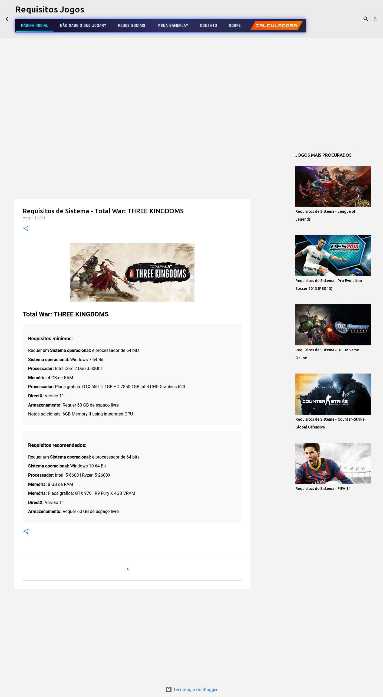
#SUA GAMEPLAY (172, 25)
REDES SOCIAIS (132, 25)
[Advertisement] (132, 182)
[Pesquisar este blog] (350, 18)
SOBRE (235, 25)
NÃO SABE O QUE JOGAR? (83, 25)
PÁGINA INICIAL (34, 25)
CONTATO (208, 25)
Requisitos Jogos (49, 9)
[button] (26, 229)
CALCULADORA (276, 25)
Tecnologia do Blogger (192, 689)
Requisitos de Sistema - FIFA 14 (323, 488)
